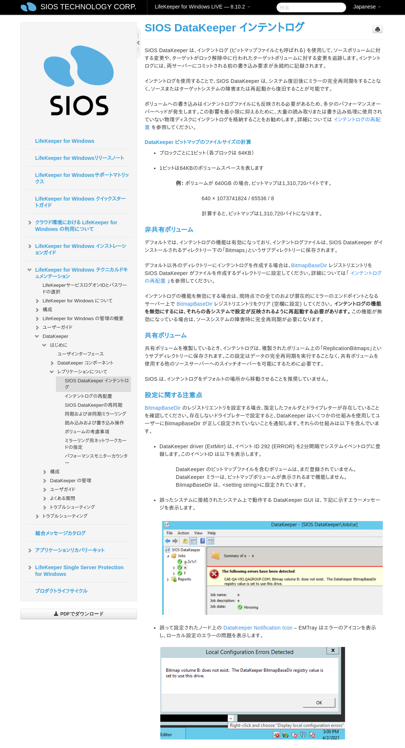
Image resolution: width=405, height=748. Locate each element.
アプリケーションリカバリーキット (65, 550)
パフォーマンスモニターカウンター (96, 459)
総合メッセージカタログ (60, 533)
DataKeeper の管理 (66, 480)
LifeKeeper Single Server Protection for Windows (75, 570)
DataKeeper (51, 336)
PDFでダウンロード (79, 614)
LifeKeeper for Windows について (73, 300)
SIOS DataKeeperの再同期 (94, 405)
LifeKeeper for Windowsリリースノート (79, 158)
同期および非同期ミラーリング (95, 414)
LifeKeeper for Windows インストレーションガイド (76, 249)
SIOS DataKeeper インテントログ (96, 384)
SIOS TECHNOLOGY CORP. (88, 7)
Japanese (367, 7)
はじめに (54, 345)
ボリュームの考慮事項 (87, 432)
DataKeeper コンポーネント (81, 363)
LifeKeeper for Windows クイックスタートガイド (80, 202)
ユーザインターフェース (80, 354)
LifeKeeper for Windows (64, 141)
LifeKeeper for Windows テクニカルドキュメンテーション (77, 272)
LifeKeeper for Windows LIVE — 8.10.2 (202, 7)
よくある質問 (58, 498)
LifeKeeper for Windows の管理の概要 (79, 318)
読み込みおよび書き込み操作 (94, 423)
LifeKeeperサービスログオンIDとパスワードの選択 (85, 288)
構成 (43, 309)
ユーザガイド (58, 489)
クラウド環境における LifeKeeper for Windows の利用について (71, 225)
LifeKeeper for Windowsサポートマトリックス (82, 178)
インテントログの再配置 (88, 396)
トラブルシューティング (68, 507)
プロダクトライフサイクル (61, 591)
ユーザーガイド (53, 327)
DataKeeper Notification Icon (258, 628)
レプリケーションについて (77, 372)
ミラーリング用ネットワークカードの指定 (96, 444)
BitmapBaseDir (309, 265)
